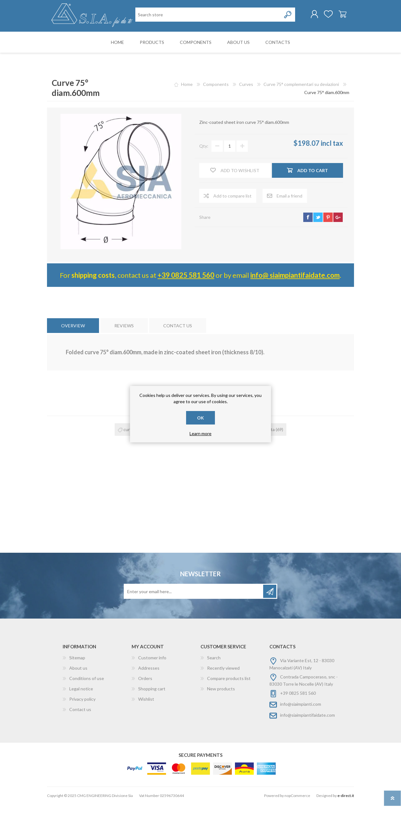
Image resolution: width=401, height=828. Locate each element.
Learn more (200, 433)
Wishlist (146, 722)
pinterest (328, 240)
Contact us (80, 733)
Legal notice (81, 712)
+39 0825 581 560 (186, 298)
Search (214, 681)
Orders (145, 702)
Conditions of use (86, 702)
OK (200, 417)
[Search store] (168, 40)
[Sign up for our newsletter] (194, 615)
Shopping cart (339, 15)
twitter (318, 240)
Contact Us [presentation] (177, 349)
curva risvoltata (260, 453)
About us (78, 691)
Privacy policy (82, 722)
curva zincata (209, 453)
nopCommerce (297, 819)
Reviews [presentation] (124, 349)
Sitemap (77, 681)
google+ (338, 240)
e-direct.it (345, 819)
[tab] (73, 349)
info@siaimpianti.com (300, 727)
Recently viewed (223, 691)
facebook (308, 240)
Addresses (148, 691)
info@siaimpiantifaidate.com (307, 738)
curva (128, 453)
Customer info (152, 681)
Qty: (203, 169)
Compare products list (229, 702)
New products (221, 712)
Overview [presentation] (73, 349)
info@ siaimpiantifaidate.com (295, 298)
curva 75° (165, 453)
